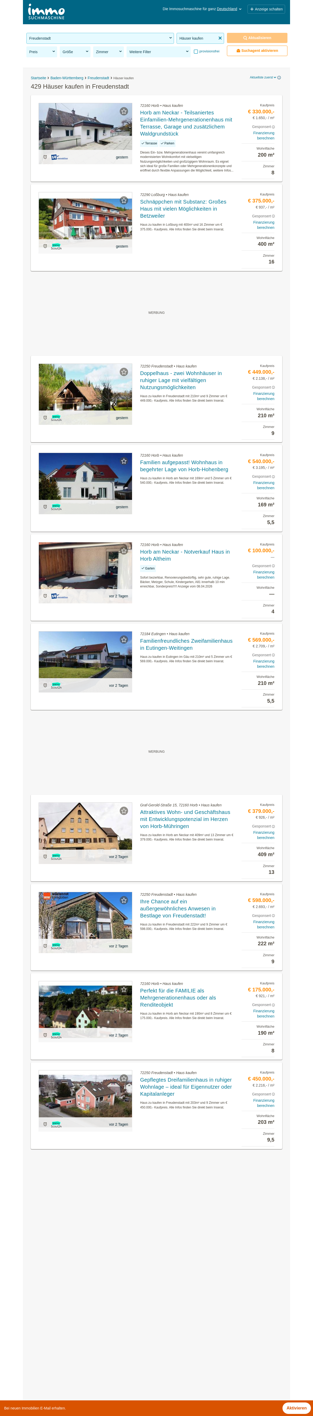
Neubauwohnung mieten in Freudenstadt (64, 1336)
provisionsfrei (208, 51)
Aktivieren (297, 1408)
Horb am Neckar (171, 1371)
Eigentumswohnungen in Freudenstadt (62, 1313)
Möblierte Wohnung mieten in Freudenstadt (67, 1348)
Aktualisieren (257, 38)
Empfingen (166, 1325)
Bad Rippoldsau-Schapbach (182, 1313)
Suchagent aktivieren (257, 50)
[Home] (46, 12)
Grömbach (166, 1359)
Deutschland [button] (230, 9)
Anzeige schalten (266, 9)
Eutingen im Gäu (172, 1336)
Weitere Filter (159, 51)
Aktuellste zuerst (263, 77)
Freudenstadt (168, 1348)
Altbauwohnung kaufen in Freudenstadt (63, 1325)
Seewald (164, 1382)
